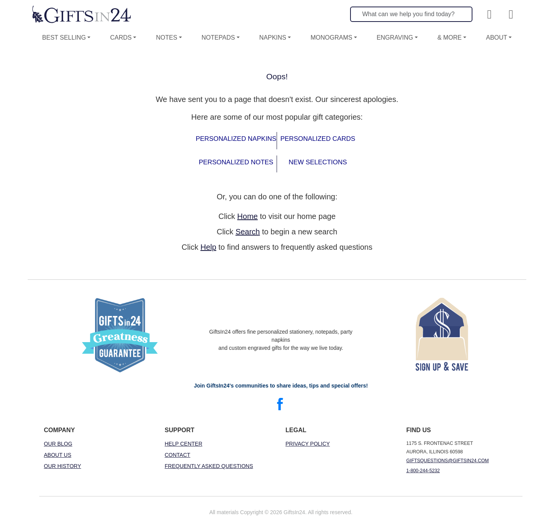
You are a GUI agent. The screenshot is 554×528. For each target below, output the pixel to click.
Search (247, 231)
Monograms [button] (331, 37)
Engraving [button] (395, 37)
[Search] (411, 14)
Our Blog (58, 444)
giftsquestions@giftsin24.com (447, 460)
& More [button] (449, 37)
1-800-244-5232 (423, 470)
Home (247, 216)
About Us (57, 455)
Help (208, 247)
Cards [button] (121, 37)
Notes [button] (166, 37)
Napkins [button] (272, 37)
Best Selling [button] (64, 37)
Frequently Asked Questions (209, 466)
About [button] (496, 37)
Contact (177, 455)
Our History (62, 466)
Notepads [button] (218, 37)
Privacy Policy (307, 444)
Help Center (183, 444)
